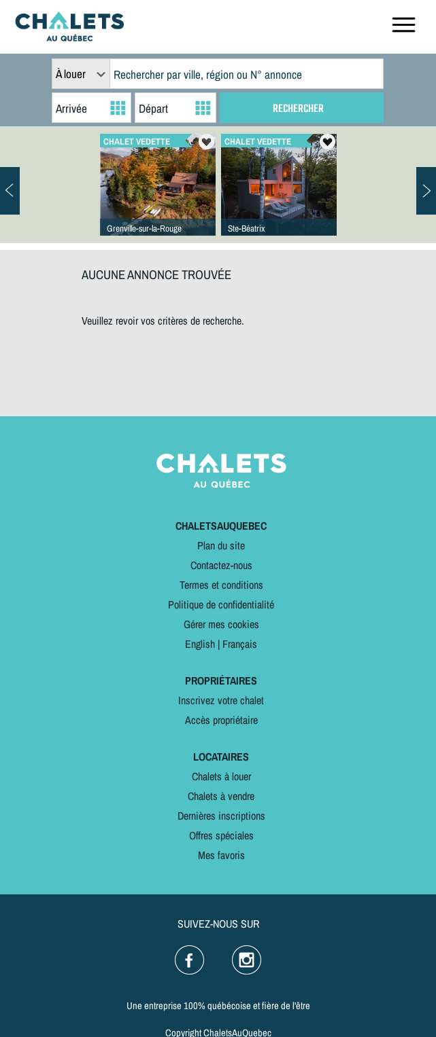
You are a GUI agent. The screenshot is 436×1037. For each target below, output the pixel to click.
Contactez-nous (221, 565)
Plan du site (221, 545)
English (200, 643)
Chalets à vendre (221, 795)
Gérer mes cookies (221, 624)
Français (239, 643)
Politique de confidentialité (221, 604)
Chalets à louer (221, 776)
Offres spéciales (221, 835)
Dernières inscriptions (221, 815)
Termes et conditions (221, 584)
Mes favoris (221, 855)
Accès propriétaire (221, 719)
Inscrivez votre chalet (221, 700)
